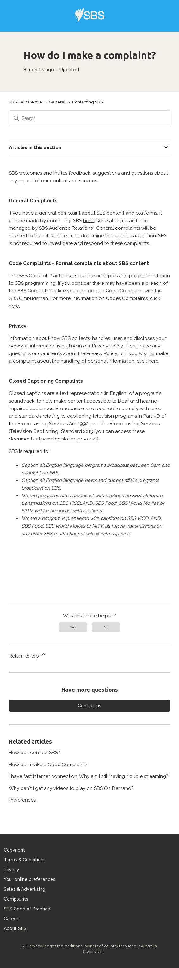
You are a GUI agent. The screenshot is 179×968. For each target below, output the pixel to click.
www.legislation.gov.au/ (69, 439)
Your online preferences (29, 879)
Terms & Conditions (25, 859)
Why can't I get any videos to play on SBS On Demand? (71, 788)
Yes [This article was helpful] (73, 627)
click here (147, 361)
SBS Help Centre (25, 102)
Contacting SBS (87, 102)
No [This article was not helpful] (106, 627)
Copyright (14, 849)
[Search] (89, 118)
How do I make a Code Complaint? (48, 764)
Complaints (16, 899)
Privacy (11, 869)
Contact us (89, 705)
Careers (12, 918)
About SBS (15, 928)
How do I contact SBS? (34, 752)
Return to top (27, 655)
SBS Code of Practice (43, 275)
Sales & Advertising (24, 889)
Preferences (22, 800)
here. (88, 220)
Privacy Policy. (109, 346)
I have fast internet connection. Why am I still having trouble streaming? (88, 776)
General (57, 102)
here (14, 306)
